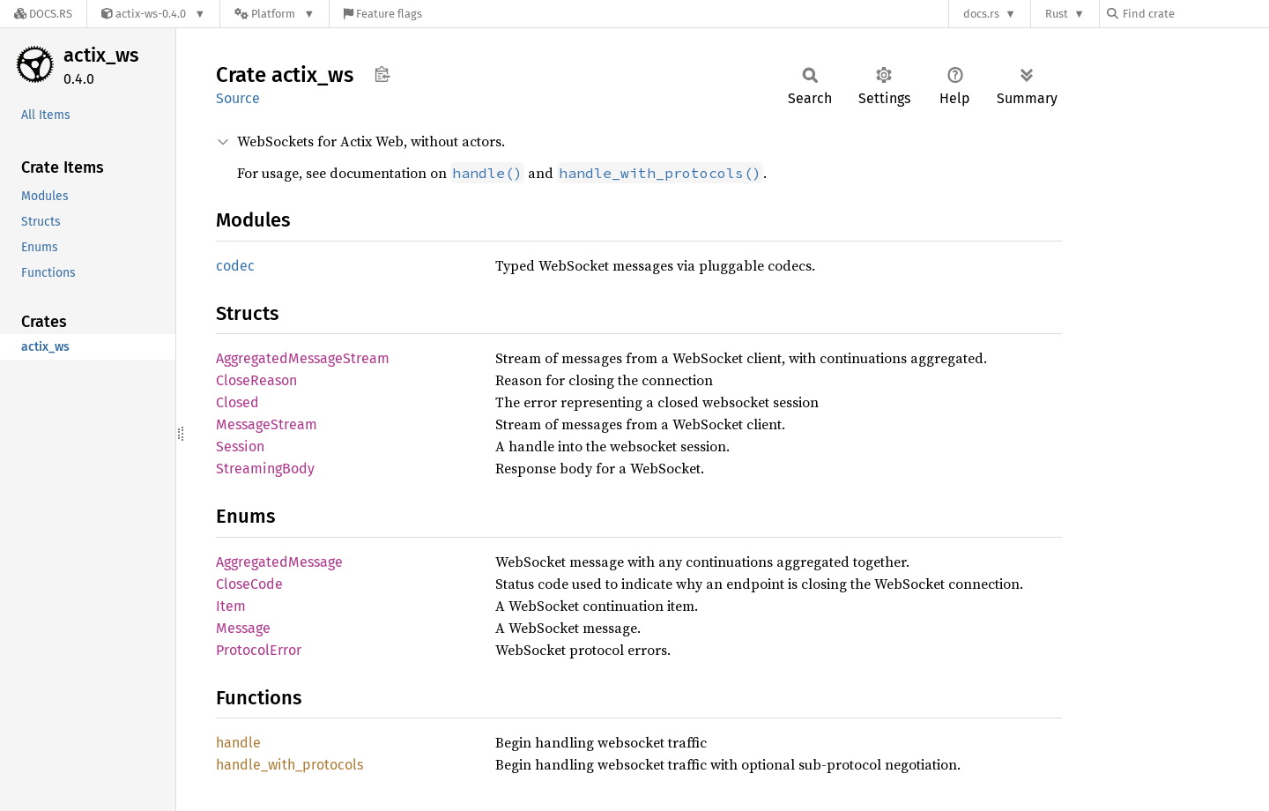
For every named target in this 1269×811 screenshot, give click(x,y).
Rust (1056, 13)
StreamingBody (265, 468)
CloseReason (256, 380)
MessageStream (266, 424)
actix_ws (100, 55)
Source (238, 98)
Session (240, 446)
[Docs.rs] (43, 13)
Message (243, 628)
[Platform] (274, 13)
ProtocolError (258, 650)
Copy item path (382, 74)
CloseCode (249, 584)
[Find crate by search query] (1195, 13)
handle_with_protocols (289, 764)
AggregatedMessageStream (303, 358)
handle (238, 742)
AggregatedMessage (279, 562)
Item (231, 606)
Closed (237, 402)
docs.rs (981, 13)
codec (235, 265)
